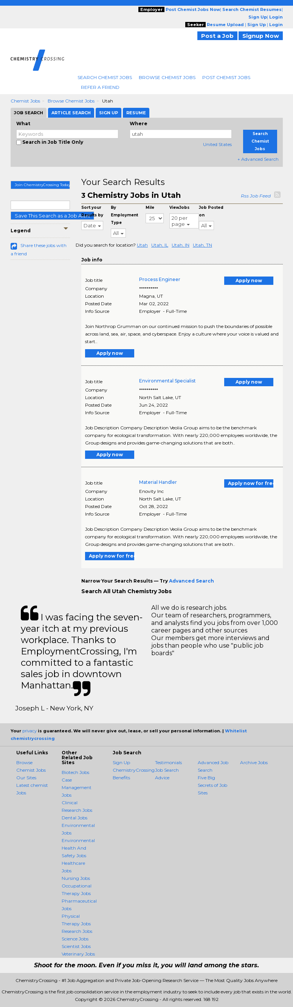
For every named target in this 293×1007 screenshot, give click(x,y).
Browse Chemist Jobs (167, 77)
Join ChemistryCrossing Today (42, 184)
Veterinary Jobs (78, 954)
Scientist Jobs (76, 946)
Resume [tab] (136, 112)
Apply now (249, 280)
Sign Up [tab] (108, 112)
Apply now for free (250, 483)
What (23, 123)
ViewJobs (179, 207)
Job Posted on (211, 211)
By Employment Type (124, 215)
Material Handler (158, 482)
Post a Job (217, 35)
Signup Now (260, 35)
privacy (29, 730)
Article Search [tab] (71, 112)
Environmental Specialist (167, 381)
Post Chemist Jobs (226, 77)
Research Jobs (77, 931)
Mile (150, 207)
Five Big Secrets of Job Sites (212, 785)
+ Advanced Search (258, 159)
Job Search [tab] (28, 112)
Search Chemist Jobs (105, 77)
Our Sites (26, 777)
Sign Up (121, 762)
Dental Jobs (74, 818)
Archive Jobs (254, 762)
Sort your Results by (92, 211)
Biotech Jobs (75, 772)
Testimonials (168, 762)
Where (138, 123)
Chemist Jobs (25, 101)
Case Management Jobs (76, 787)
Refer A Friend (100, 87)
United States (217, 144)
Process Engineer (159, 279)
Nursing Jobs (76, 878)
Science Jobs (75, 939)
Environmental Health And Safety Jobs (78, 848)
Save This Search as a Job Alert (52, 216)
